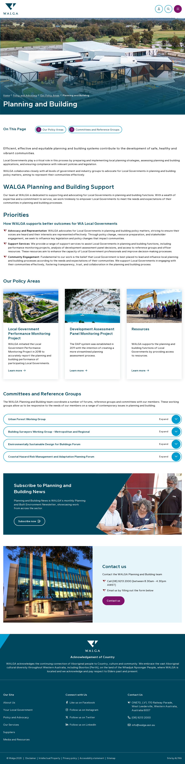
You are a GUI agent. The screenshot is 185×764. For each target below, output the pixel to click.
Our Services (11, 724)
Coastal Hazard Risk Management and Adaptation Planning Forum (94, 458)
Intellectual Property (49, 758)
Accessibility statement (92, 758)
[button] (176, 420)
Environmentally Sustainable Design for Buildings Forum (94, 445)
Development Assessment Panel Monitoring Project (92, 332)
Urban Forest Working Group (94, 420)
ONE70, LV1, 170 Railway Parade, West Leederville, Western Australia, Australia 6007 (153, 706)
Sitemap (111, 758)
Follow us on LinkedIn (81, 724)
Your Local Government (18, 709)
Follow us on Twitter (80, 717)
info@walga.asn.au (141, 725)
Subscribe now (27, 522)
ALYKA (178, 758)
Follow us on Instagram (82, 709)
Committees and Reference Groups (94, 130)
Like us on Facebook (80, 702)
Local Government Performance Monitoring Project (29, 334)
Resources (140, 330)
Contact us (114, 600)
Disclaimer (30, 758)
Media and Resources (16, 739)
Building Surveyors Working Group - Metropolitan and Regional (94, 433)
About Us (9, 702)
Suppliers (9, 732)
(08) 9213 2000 (139, 717)
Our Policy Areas (49, 130)
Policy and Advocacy (16, 717)
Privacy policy (70, 758)
